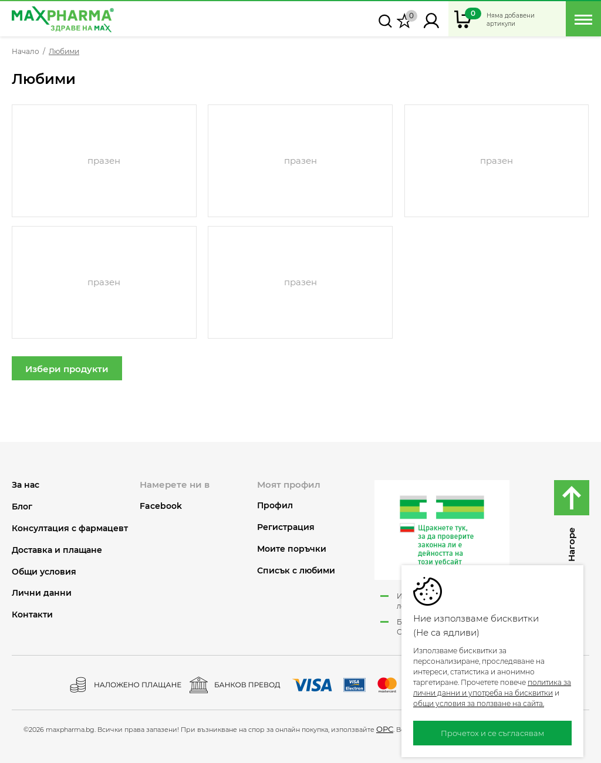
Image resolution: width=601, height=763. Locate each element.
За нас (25, 485)
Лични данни (42, 593)
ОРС (384, 729)
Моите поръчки (291, 549)
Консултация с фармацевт (70, 529)
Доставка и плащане (57, 550)
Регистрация (286, 527)
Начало (25, 51)
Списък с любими (296, 571)
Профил (275, 506)
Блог (22, 507)
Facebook (161, 506)
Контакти (32, 615)
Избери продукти (67, 368)
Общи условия (44, 572)
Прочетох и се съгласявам (492, 733)
